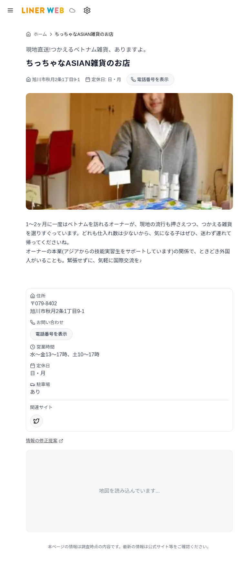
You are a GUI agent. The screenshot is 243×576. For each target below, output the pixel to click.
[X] (36, 420)
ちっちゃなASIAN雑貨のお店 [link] (84, 34)
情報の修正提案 (44, 440)
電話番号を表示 (51, 334)
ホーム (36, 34)
